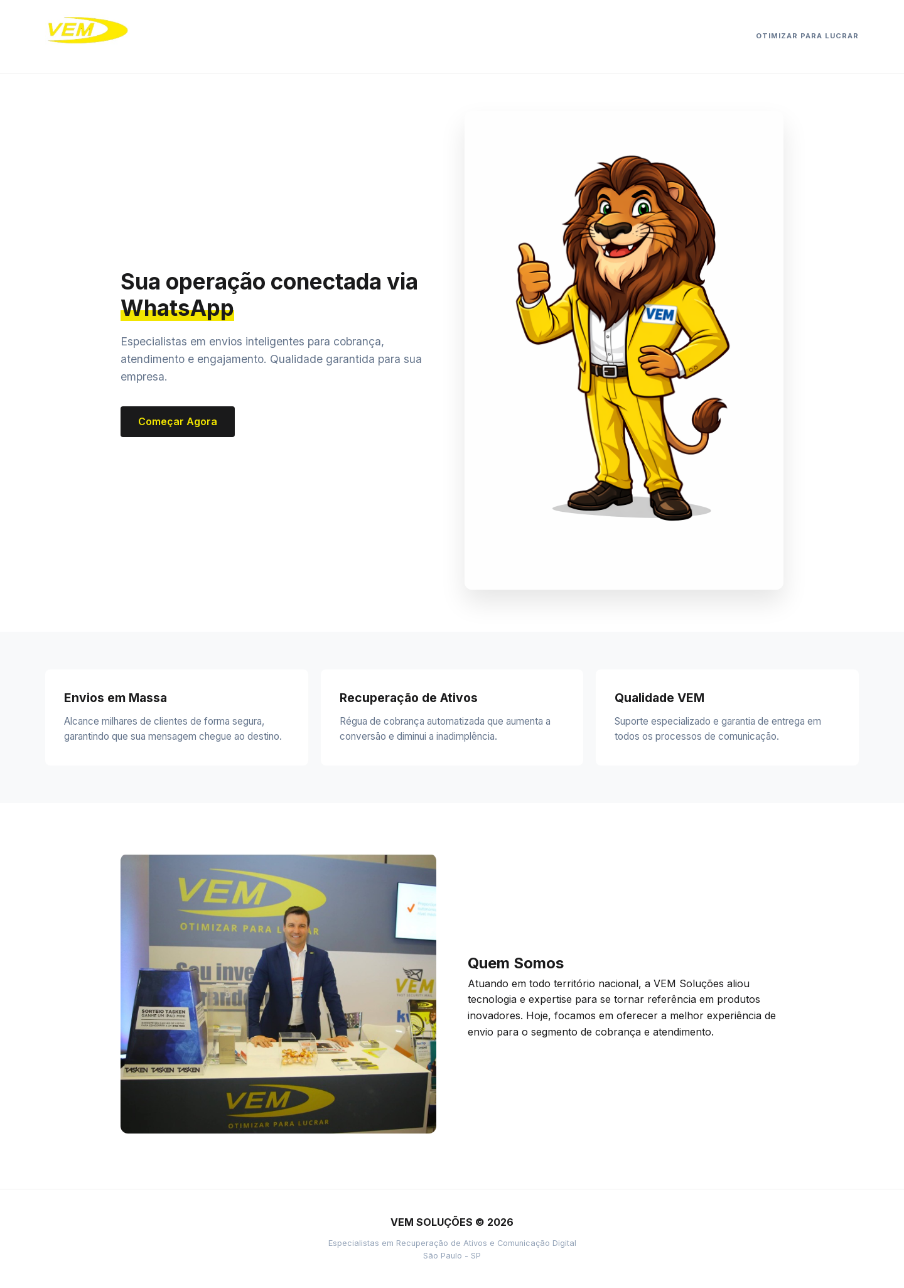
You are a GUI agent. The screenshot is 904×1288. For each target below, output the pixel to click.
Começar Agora (177, 421)
